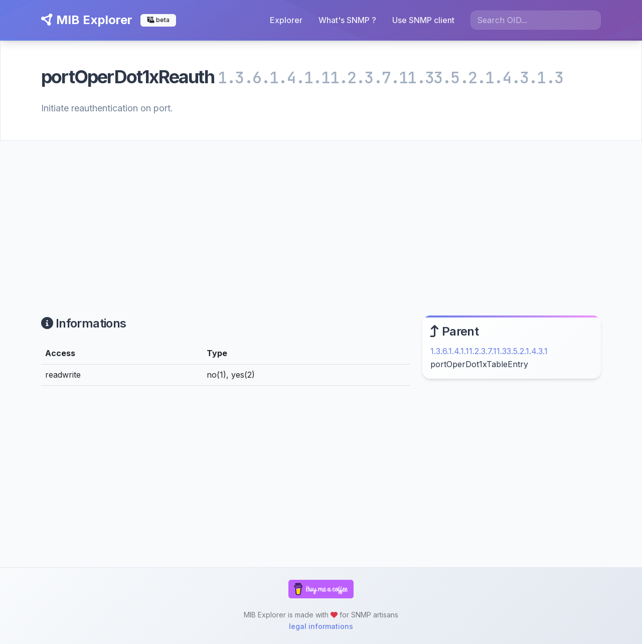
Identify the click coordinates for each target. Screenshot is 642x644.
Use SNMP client (423, 20)
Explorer (286, 20)
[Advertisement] (321, 216)
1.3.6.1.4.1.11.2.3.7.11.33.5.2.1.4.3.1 (489, 351)
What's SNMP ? (347, 20)
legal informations (321, 626)
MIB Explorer (86, 20)
